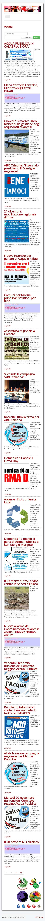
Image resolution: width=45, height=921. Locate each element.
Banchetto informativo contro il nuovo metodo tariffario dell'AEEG (20, 710)
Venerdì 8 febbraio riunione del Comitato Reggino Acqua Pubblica (20, 666)
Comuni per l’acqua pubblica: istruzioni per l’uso (20, 298)
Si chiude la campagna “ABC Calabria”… (19, 375)
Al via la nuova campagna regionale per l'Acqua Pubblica (21, 756)
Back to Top (39, 917)
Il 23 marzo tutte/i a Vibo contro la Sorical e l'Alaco (21, 582)
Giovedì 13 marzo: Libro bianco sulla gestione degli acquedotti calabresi (22, 124)
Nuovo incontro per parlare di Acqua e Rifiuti (21, 257)
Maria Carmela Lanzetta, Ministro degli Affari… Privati (21, 88)
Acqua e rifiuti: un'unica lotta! (20, 500)
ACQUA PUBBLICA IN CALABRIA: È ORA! (19, 45)
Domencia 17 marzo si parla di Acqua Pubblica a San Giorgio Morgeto (21, 542)
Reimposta (26, 37)
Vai (36, 37)
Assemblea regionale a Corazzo (19, 332)
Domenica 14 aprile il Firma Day (18, 459)
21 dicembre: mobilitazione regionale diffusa (20, 214)
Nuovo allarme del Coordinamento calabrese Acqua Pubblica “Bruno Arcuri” (21, 630)
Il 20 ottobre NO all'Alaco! (21, 842)
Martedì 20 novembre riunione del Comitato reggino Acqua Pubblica (20, 801)
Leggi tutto (7, 80)
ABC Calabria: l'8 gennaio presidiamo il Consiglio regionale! (21, 168)
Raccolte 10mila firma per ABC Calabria (21, 418)
